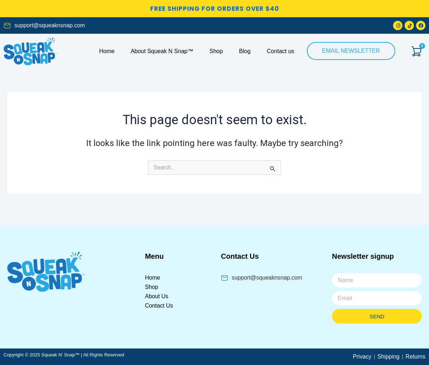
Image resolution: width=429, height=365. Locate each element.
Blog (244, 51)
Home (107, 51)
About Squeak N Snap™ (162, 51)
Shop (216, 51)
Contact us (280, 51)
